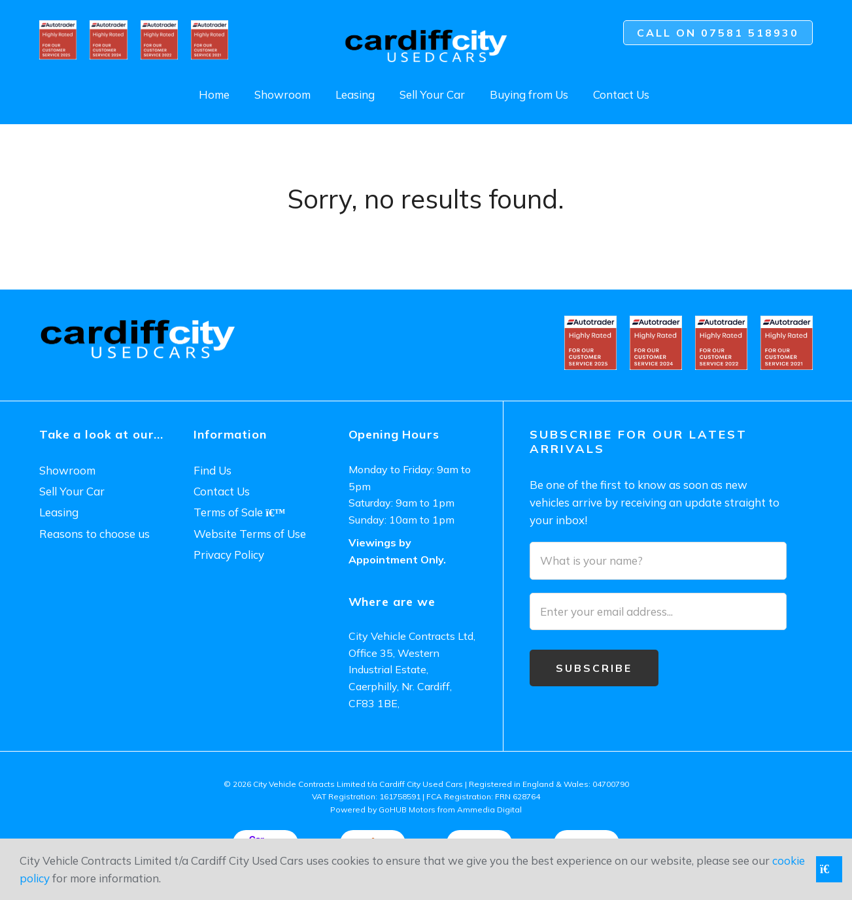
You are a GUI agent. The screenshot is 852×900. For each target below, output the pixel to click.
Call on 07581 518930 (718, 32)
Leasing (355, 94)
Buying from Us (529, 94)
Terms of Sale (239, 512)
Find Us (212, 470)
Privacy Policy (229, 554)
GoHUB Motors (407, 809)
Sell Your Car (432, 94)
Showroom (282, 94)
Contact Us (621, 94)
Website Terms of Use (250, 534)
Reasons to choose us (94, 534)
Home (214, 94)
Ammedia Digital (489, 809)
